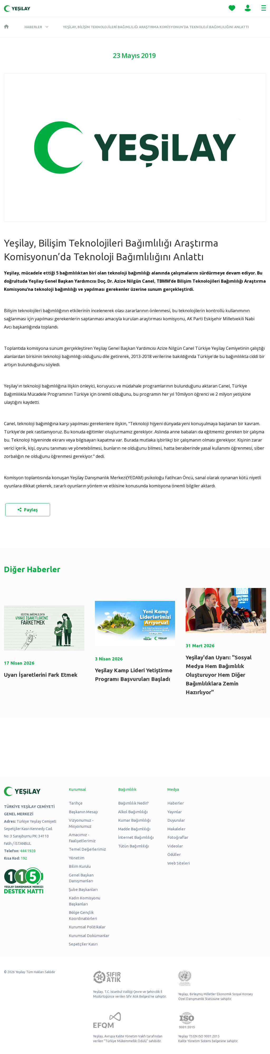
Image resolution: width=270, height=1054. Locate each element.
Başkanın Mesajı (83, 812)
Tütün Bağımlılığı (133, 846)
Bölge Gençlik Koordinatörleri (83, 915)
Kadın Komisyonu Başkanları (84, 901)
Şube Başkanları (83, 889)
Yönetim (76, 858)
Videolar (175, 846)
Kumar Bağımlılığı (134, 820)
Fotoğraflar (177, 837)
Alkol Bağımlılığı (133, 812)
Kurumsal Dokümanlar (89, 935)
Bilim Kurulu (80, 866)
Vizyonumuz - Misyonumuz (81, 823)
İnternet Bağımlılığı (136, 837)
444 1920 (28, 851)
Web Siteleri (178, 863)
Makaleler (176, 829)
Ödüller (174, 854)
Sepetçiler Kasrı (83, 944)
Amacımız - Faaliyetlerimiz (82, 837)
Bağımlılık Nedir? (133, 803)
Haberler (33, 27)
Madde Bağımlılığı (134, 829)
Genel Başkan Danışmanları (81, 878)
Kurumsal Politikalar (87, 927)
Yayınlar (174, 812)
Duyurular (176, 820)
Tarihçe (76, 803)
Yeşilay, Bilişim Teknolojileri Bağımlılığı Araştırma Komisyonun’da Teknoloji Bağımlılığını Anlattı (156, 27)
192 (24, 858)
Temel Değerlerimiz (87, 849)
